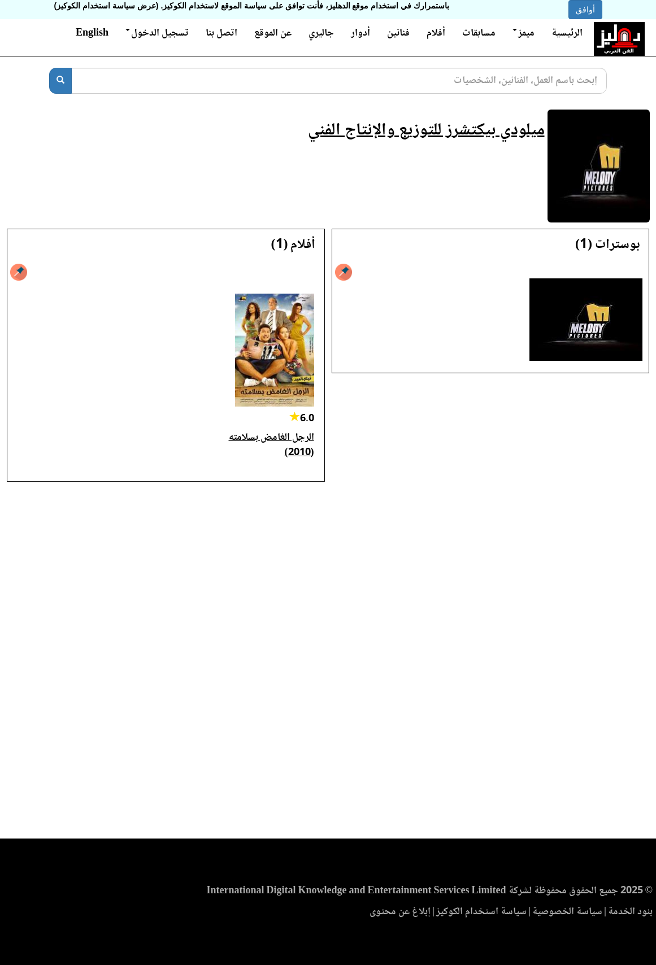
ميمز (523, 33)
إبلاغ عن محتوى (400, 911)
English (92, 33)
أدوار (360, 33)
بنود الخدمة (630, 911)
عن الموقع (273, 33)
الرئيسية (567, 33)
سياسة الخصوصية (567, 911)
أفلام (436, 33)
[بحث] (60, 81)
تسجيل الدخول (157, 33)
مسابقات (479, 33)
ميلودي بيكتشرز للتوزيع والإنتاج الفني (426, 130)
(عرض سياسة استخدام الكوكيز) (106, 5)
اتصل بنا (221, 33)
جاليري (321, 33)
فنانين (398, 33)
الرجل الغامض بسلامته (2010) (271, 445)
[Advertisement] (328, 663)
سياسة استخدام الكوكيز (481, 911)
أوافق (585, 9)
